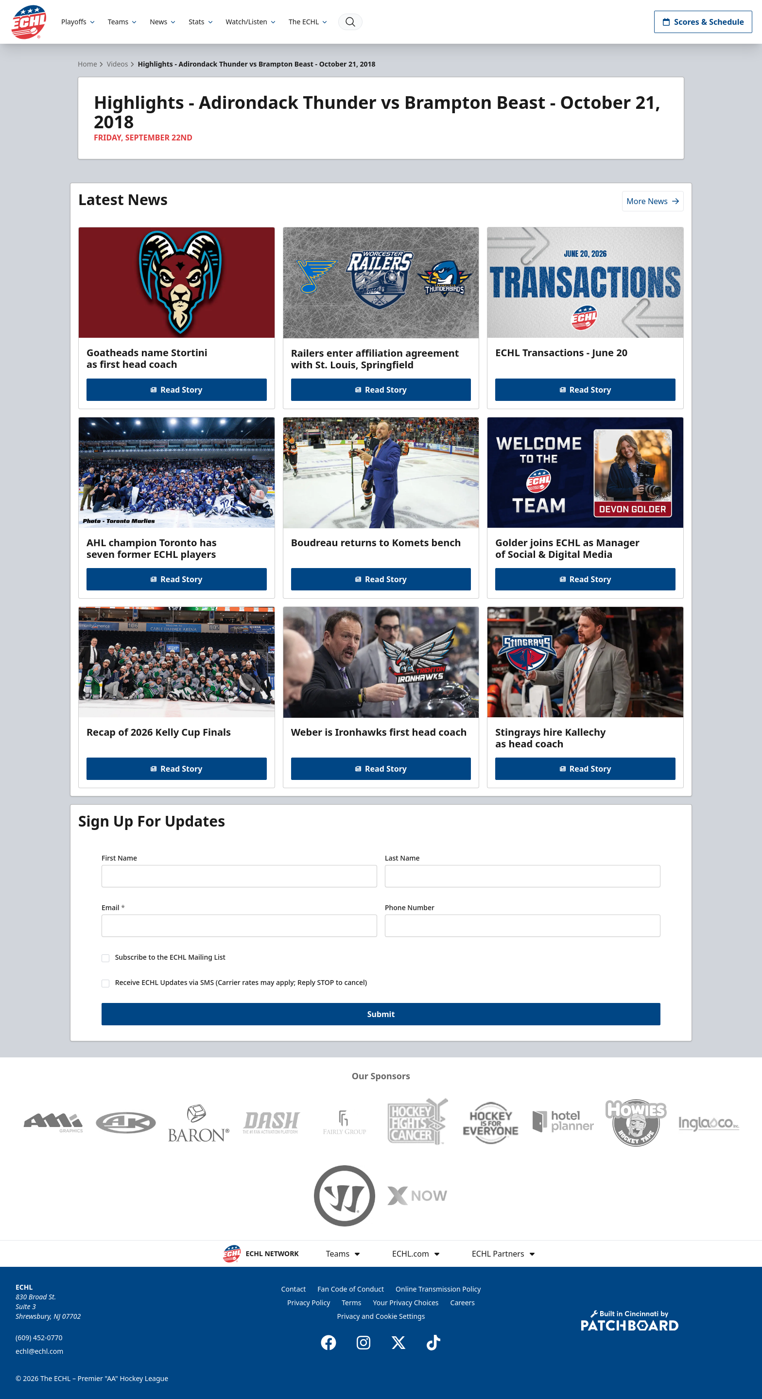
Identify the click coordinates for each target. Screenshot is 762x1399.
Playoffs (78, 21)
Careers (462, 1302)
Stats (201, 21)
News (163, 21)
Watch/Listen (251, 21)
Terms (351, 1302)
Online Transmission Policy (438, 1289)
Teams (123, 21)
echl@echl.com (39, 1351)
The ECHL (309, 21)
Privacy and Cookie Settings (381, 1316)
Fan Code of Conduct (350, 1289)
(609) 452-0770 (39, 1337)
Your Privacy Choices (406, 1302)
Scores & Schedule (703, 22)
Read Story (176, 389)
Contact (293, 1289)
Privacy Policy (308, 1302)
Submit (381, 1014)
